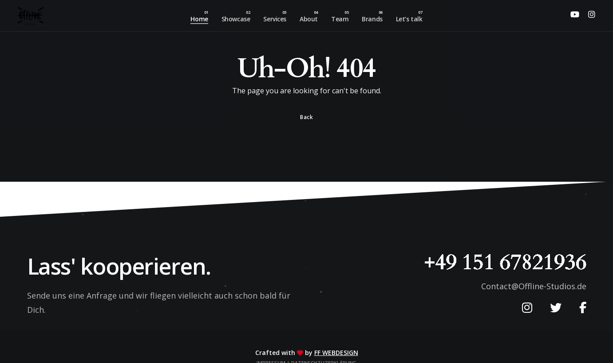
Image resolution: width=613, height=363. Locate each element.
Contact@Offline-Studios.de (533, 286)
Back (306, 117)
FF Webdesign (336, 352)
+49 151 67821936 (505, 262)
